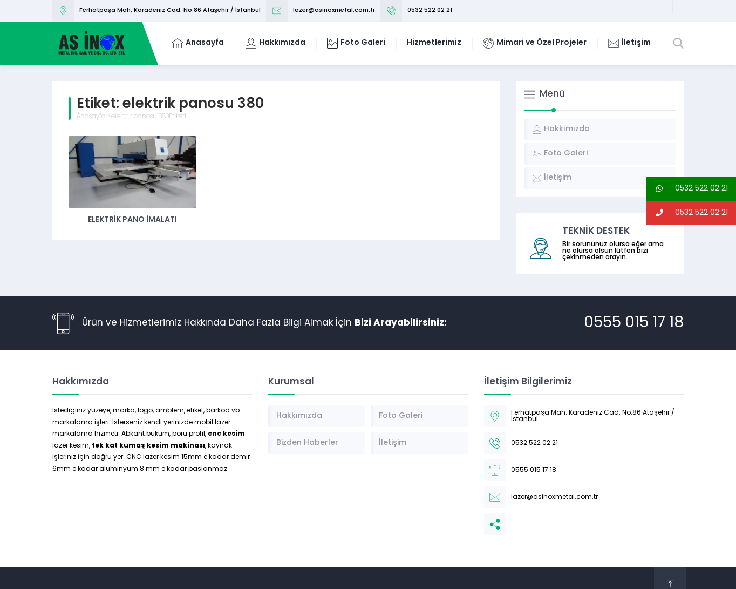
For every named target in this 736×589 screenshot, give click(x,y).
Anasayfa (91, 116)
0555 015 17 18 (634, 323)
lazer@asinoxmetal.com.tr (334, 10)
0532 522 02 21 (429, 10)
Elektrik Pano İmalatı (132, 220)
